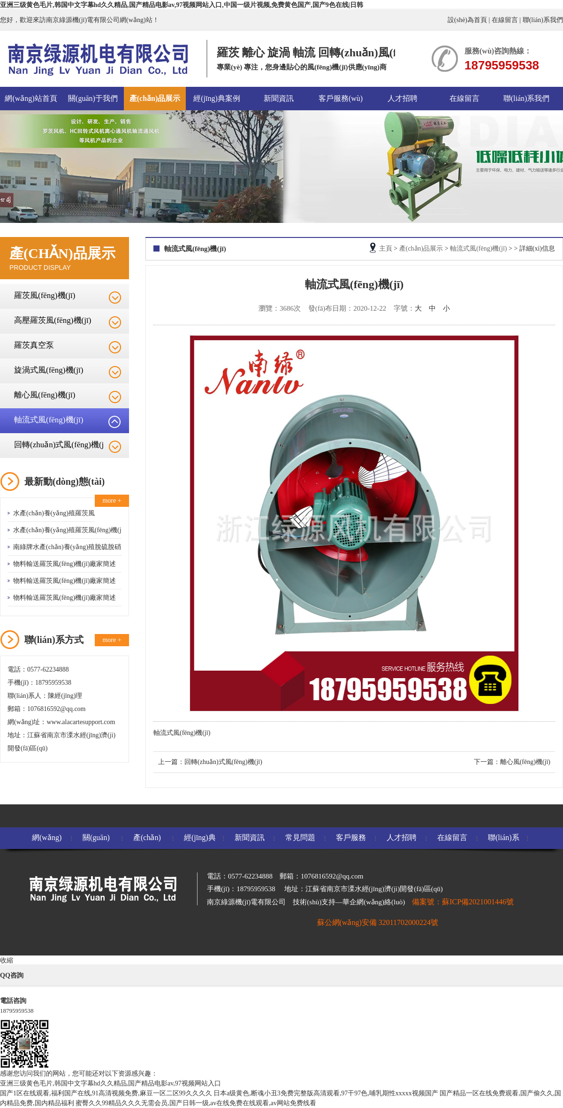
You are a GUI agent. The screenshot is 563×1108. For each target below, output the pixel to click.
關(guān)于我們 (93, 98)
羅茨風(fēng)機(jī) (44, 295)
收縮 (6, 960)
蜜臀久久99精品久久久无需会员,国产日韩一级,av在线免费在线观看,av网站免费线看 (196, 1103)
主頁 (385, 248)
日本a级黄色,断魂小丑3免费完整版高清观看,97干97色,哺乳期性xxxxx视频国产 (325, 1093)
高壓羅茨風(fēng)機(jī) (52, 320)
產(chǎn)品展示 (155, 98)
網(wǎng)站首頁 (31, 98)
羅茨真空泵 (34, 345)
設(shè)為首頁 (467, 19)
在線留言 (505, 19)
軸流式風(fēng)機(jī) (48, 419)
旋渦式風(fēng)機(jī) (48, 370)
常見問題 (300, 837)
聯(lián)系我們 (543, 19)
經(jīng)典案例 (216, 98)
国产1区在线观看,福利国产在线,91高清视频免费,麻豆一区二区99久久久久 (106, 1093)
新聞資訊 (279, 98)
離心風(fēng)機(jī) (44, 394)
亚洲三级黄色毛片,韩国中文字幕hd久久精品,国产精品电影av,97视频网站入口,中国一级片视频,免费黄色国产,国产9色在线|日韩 (181, 4)
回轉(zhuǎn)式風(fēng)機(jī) (223, 761)
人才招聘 (403, 98)
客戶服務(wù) (341, 98)
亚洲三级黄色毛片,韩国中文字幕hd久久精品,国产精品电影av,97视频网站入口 (110, 1083)
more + (111, 500)
